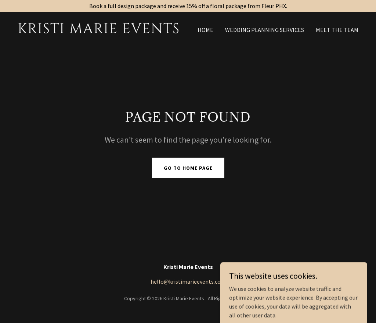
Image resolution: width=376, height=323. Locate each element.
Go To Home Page (188, 168)
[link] (100, 31)
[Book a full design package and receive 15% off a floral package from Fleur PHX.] (188, 5)
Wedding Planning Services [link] (264, 29)
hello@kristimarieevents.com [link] (188, 281)
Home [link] (205, 29)
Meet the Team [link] (337, 29)
